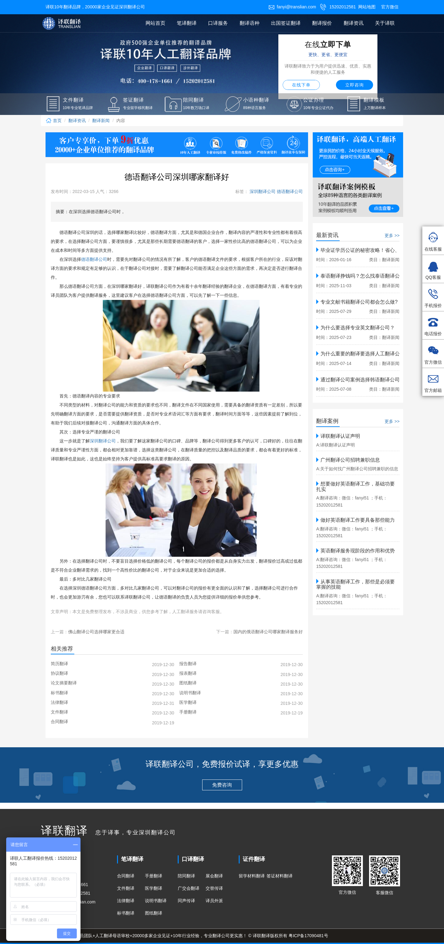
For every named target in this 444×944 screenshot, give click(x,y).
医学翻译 (153, 888)
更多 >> (392, 235)
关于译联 (385, 23)
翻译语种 (249, 23)
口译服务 (218, 23)
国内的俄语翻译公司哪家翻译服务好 (268, 631)
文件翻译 (125, 888)
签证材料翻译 (280, 875)
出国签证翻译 (286, 23)
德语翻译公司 (289, 191)
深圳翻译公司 (262, 191)
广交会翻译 (188, 888)
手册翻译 (153, 875)
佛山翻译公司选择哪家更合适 (96, 631)
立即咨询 (354, 84)
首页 (54, 120)
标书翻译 (125, 913)
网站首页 (155, 23)
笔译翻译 (187, 23)
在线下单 (301, 84)
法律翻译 (125, 900)
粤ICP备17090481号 (308, 935)
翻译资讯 (353, 23)
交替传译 (214, 888)
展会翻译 (214, 875)
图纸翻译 (153, 913)
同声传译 (186, 900)
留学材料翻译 (252, 875)
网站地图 (367, 6)
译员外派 (214, 900)
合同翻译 (125, 875)
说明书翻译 (156, 900)
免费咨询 (222, 785)
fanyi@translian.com (292, 6)
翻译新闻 (101, 120)
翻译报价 (322, 23)
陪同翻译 (186, 875)
